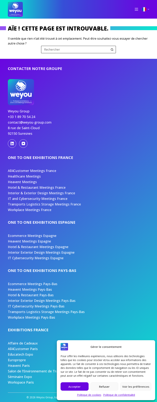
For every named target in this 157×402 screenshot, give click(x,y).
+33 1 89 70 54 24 (21, 116)
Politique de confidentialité (119, 395)
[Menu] (136, 9)
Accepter (74, 386)
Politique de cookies (89, 395)
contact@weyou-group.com (30, 122)
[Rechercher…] (74, 49)
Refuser (104, 386)
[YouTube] (23, 143)
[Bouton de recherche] (112, 49)
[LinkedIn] (12, 143)
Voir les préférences (135, 386)
